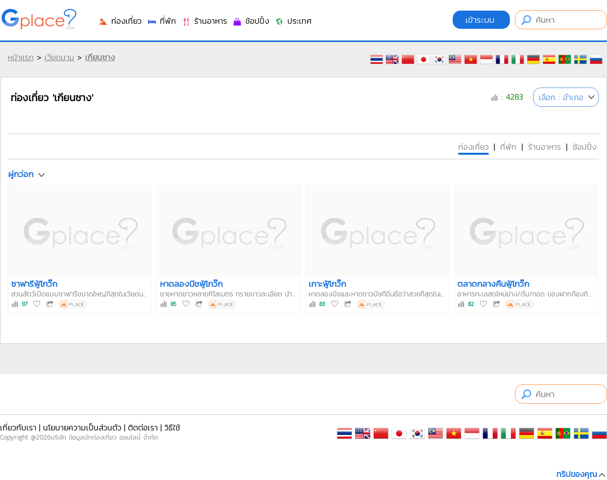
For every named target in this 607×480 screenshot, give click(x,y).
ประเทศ (293, 21)
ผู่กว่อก (20, 174)
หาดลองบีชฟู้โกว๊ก (191, 283)
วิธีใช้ (172, 427)
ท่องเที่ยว (120, 21)
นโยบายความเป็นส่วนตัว (82, 427)
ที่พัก (161, 21)
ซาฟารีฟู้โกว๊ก (34, 283)
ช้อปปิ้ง (250, 21)
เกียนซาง (100, 57)
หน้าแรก (21, 57)
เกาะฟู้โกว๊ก (327, 283)
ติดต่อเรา (143, 427)
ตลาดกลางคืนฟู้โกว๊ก (493, 283)
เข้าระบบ (481, 19)
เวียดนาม (59, 57)
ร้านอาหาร (204, 21)
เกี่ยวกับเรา (18, 427)
